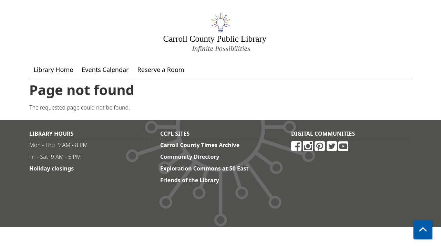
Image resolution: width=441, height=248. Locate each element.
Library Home (53, 69)
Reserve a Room (160, 69)
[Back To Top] (422, 229)
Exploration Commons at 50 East (204, 168)
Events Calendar (105, 69)
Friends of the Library (189, 180)
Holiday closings (51, 168)
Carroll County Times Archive (199, 145)
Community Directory (189, 157)
